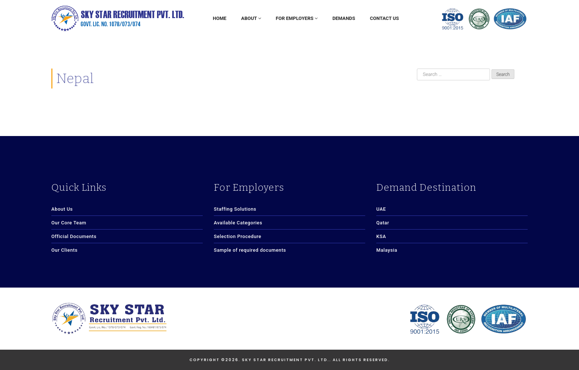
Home (219, 18)
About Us (62, 209)
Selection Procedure (237, 236)
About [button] (251, 18)
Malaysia (386, 250)
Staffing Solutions (235, 209)
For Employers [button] (297, 18)
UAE (381, 209)
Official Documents (73, 236)
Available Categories (238, 222)
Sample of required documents (250, 250)
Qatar (382, 222)
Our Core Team (68, 222)
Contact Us (384, 18)
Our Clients (64, 250)
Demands (343, 18)
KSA (381, 236)
